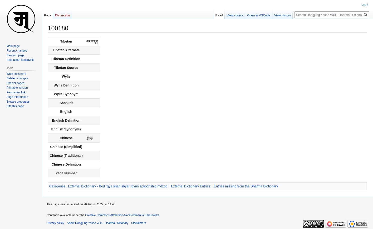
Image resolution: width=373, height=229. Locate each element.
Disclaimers (138, 223)
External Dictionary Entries (190, 186)
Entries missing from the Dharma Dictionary (246, 186)
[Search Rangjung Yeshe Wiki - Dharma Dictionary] (331, 14)
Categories (57, 186)
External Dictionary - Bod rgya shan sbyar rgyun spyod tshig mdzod (117, 186)
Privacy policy (55, 223)
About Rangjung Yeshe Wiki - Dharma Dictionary (97, 223)
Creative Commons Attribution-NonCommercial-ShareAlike (122, 215)
